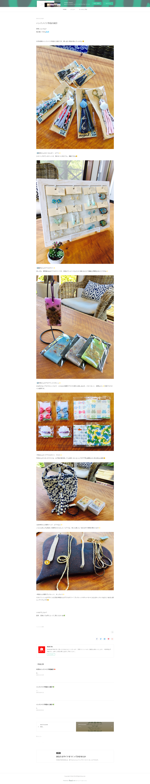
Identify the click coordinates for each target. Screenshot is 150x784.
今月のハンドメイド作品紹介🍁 (46, 669)
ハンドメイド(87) (40, 626)
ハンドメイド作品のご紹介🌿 (45, 687)
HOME (65, 9)
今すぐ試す (97, 3)
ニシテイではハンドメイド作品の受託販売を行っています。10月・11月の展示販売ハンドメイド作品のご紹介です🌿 (66, 690)
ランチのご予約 (83, 9)
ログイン (108, 3)
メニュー (72, 9)
